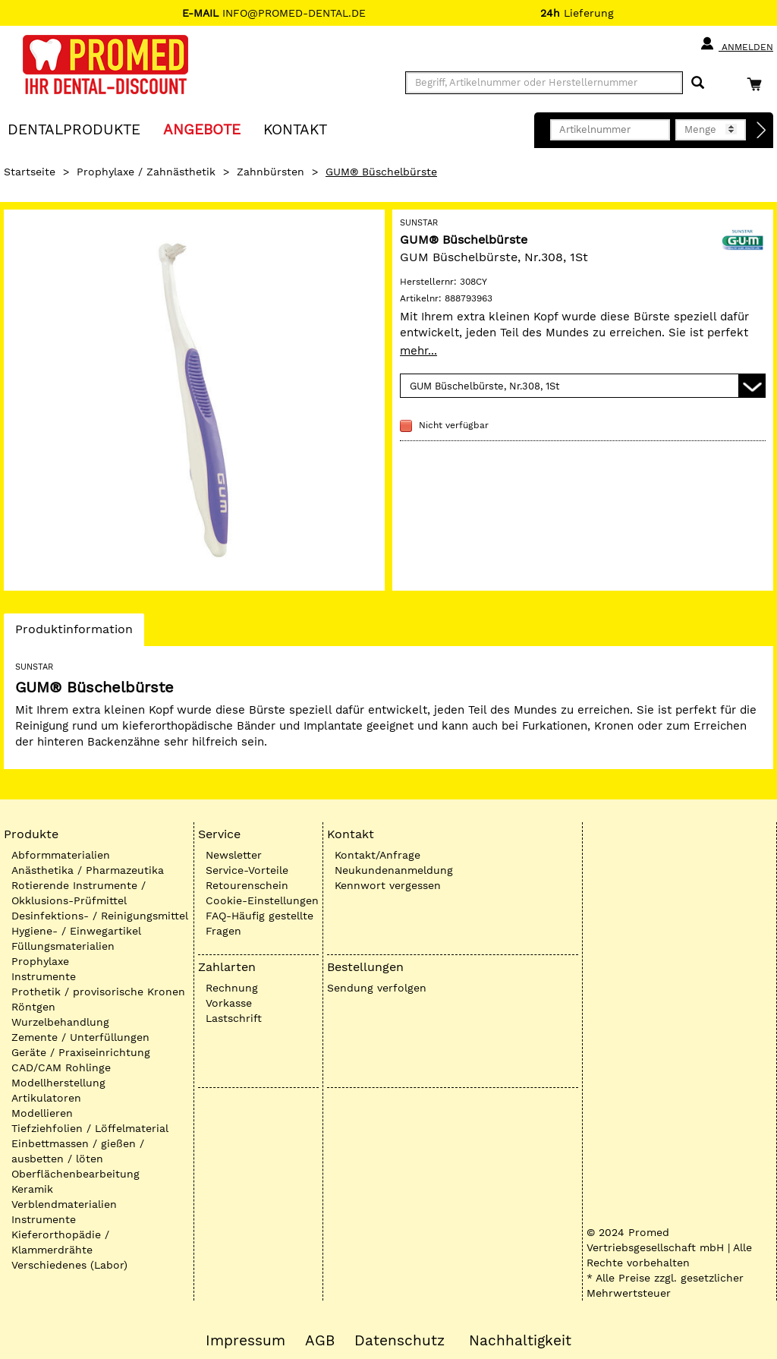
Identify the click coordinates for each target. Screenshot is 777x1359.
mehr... (418, 351)
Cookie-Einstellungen (262, 900)
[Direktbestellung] (761, 131)
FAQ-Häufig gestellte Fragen (259, 923)
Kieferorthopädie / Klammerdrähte (60, 1242)
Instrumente (43, 976)
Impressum (245, 1340)
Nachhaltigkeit (520, 1340)
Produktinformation (73, 633)
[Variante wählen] (583, 386)
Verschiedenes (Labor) (69, 1265)
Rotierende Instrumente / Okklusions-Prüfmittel (78, 893)
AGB (320, 1340)
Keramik (32, 1189)
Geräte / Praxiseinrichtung (80, 1052)
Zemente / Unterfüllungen (80, 1037)
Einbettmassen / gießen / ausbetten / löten (77, 1151)
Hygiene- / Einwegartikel (76, 931)
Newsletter (234, 855)
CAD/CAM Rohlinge (61, 1067)
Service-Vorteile (247, 870)
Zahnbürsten (270, 172)
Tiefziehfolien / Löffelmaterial (89, 1128)
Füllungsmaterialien (63, 946)
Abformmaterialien (60, 855)
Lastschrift (234, 1018)
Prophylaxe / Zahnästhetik (146, 172)
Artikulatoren (46, 1098)
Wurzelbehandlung (60, 1022)
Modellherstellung (58, 1083)
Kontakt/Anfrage (377, 855)
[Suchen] (698, 83)
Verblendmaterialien (64, 1204)
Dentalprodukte (74, 128)
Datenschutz (399, 1340)
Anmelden (736, 44)
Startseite (29, 172)
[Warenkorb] (758, 84)
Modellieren (42, 1113)
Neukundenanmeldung (394, 870)
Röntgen (33, 1007)
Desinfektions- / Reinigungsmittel (99, 916)
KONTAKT (295, 128)
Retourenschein (247, 885)
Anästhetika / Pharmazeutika (87, 870)
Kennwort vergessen (388, 885)
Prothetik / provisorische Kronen (98, 991)
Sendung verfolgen (376, 988)
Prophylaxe (40, 961)
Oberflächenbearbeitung (75, 1174)
